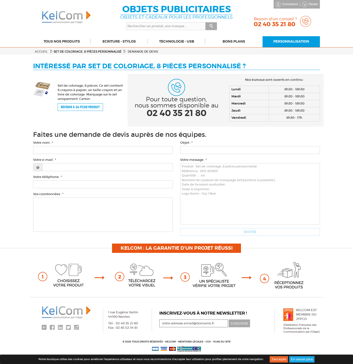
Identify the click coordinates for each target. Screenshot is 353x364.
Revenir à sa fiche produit (80, 107)
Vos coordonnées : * (48, 194)
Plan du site (222, 341)
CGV (209, 341)
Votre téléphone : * (47, 177)
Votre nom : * (43, 143)
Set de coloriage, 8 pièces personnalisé (88, 51)
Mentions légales (191, 341)
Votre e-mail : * (44, 160)
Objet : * (186, 143)
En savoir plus (302, 359)
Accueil (41, 51)
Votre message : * (193, 160)
